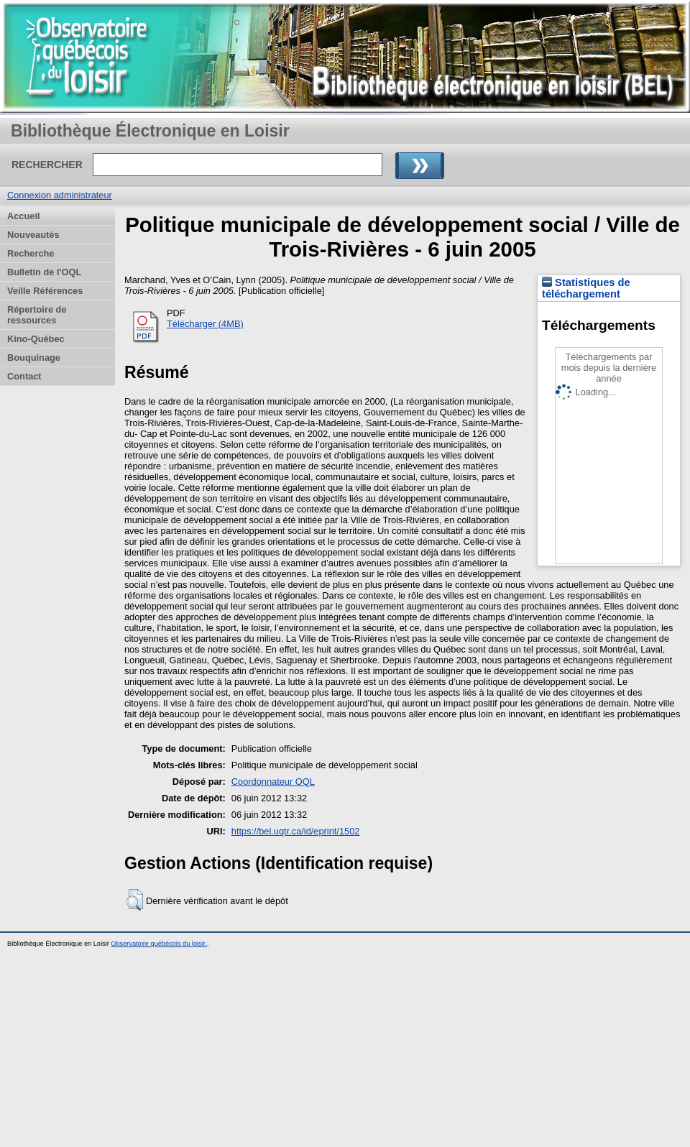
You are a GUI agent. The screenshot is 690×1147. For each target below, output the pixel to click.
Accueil (23, 216)
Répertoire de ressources (37, 315)
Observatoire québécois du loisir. (159, 943)
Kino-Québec (36, 338)
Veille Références (45, 290)
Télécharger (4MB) (205, 323)
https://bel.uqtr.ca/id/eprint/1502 (295, 831)
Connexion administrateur (59, 195)
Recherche (30, 253)
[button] (134, 900)
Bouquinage (33, 357)
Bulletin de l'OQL (44, 272)
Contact (24, 376)
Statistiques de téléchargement (586, 288)
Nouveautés (33, 234)
